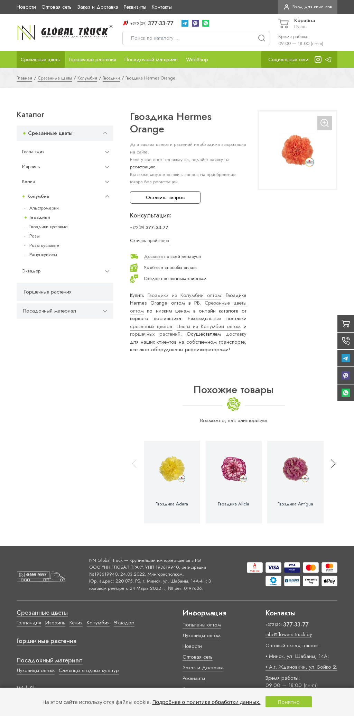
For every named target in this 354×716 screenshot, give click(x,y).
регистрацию (142, 167)
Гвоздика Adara (172, 504)
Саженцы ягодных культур (89, 670)
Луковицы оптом (36, 670)
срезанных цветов (151, 326)
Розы (34, 236)
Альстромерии (44, 208)
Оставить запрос (165, 197)
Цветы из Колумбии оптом (209, 326)
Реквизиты (135, 7)
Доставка (153, 256)
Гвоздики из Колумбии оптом (184, 295)
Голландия (33, 151)
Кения (28, 181)
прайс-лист (158, 240)
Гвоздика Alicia (233, 504)
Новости (26, 7)
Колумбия (38, 196)
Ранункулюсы (43, 254)
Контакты (162, 7)
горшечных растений (155, 334)
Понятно (288, 701)
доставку (236, 334)
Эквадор (31, 271)
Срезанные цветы (40, 59)
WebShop (197, 59)
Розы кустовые (44, 245)
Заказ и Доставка (97, 7)
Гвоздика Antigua (295, 504)
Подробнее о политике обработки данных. (206, 701)
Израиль (31, 166)
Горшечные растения (92, 59)
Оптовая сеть (56, 7)
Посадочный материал (151, 59)
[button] (330, 482)
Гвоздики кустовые (48, 226)
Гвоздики (39, 217)
